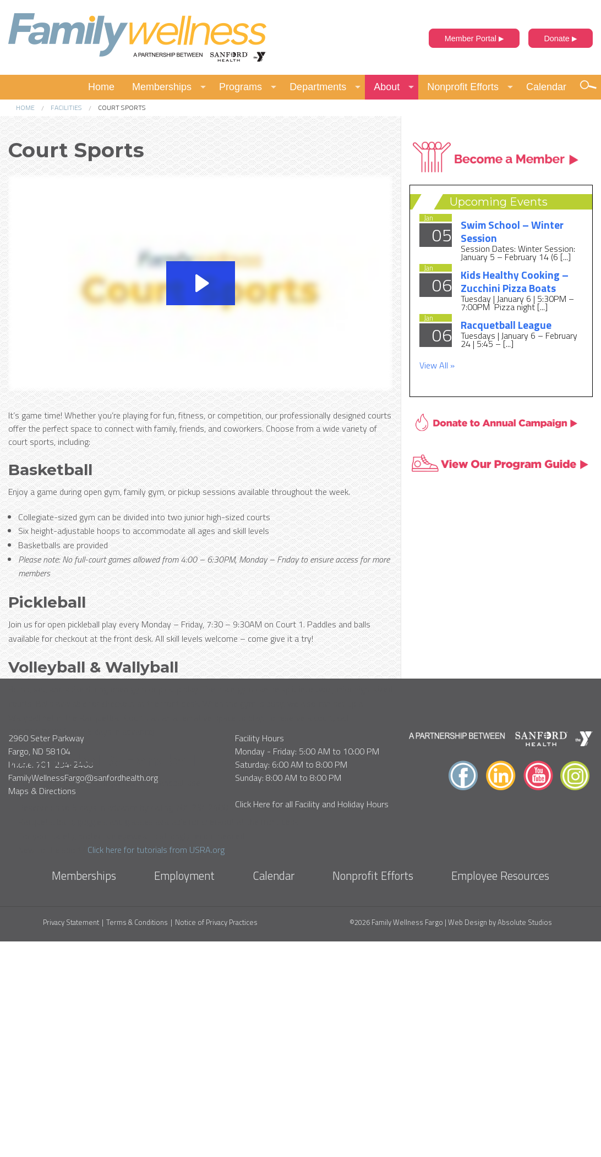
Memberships (162, 86)
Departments (317, 86)
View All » (437, 365)
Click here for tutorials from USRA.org (156, 849)
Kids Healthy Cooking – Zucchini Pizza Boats (515, 281)
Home (101, 86)
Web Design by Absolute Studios (500, 1138)
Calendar (546, 86)
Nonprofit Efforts (463, 86)
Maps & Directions (42, 1006)
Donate (560, 38)
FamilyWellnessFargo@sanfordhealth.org (83, 993)
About (387, 86)
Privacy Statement (71, 1138)
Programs (240, 86)
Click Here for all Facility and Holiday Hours (312, 1020)
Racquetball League (506, 325)
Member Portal (474, 38)
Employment (184, 1091)
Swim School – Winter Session (512, 231)
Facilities (66, 107)
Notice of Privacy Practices (216, 1138)
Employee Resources (500, 1091)
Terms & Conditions (137, 1138)
